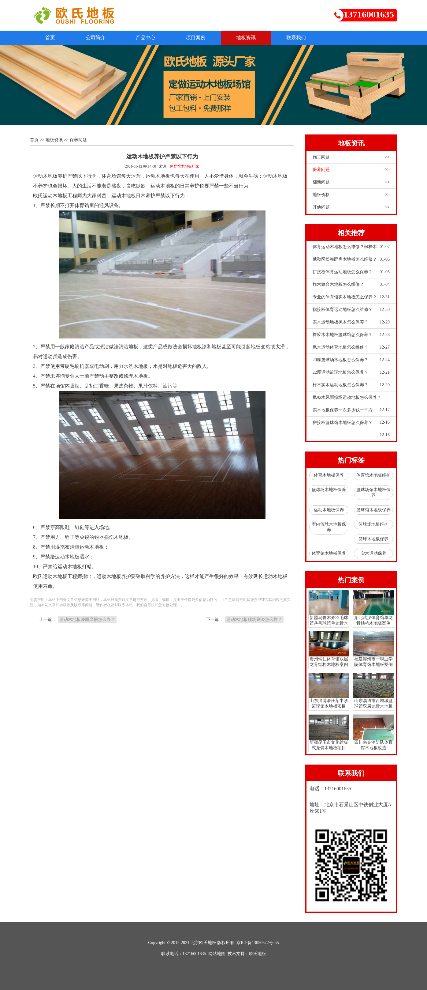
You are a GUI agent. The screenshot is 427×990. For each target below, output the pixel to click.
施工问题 (351, 157)
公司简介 (95, 37)
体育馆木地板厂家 (184, 166)
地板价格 (351, 195)
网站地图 (216, 953)
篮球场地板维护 (373, 524)
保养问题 (78, 140)
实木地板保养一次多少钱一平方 (351, 412)
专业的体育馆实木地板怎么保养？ (351, 297)
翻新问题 (351, 182)
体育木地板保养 (329, 475)
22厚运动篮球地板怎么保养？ (351, 372)
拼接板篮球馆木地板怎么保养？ (351, 424)
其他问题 (351, 207)
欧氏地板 (257, 953)
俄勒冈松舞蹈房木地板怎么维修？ (351, 259)
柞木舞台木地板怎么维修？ (351, 284)
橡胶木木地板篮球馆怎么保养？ (351, 335)
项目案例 (196, 37)
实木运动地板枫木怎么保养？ (351, 322)
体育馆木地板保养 (329, 553)
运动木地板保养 (329, 510)
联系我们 (296, 37)
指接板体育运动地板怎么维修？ (351, 310)
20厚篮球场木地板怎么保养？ (351, 360)
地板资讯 (246, 37)
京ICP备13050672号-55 (257, 942)
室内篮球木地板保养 (329, 527)
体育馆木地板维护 (373, 475)
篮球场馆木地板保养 (373, 492)
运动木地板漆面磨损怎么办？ (87, 619)
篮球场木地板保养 (329, 489)
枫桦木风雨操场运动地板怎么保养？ (351, 399)
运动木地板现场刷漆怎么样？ (254, 619)
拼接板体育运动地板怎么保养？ (351, 272)
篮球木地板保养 (373, 539)
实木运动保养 (373, 553)
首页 (50, 37)
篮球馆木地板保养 (373, 510)
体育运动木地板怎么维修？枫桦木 (351, 247)
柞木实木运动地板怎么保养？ (351, 385)
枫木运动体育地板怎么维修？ (351, 347)
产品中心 (145, 37)
